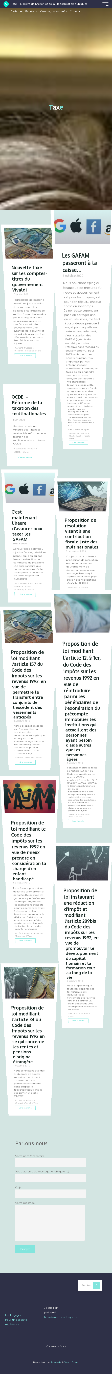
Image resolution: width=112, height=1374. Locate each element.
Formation (86, 1011)
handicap (31, 935)
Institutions (85, 812)
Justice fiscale (84, 435)
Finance (20, 355)
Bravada (55, 1364)
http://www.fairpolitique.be (61, 1319)
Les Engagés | (14, 1317)
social (72, 814)
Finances (73, 587)
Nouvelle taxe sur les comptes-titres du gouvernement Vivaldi (27, 280)
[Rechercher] (96, 1287)
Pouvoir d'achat (23, 1102)
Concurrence (22, 582)
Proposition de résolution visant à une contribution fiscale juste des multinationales (81, 533)
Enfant (20, 932)
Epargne (30, 352)
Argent (20, 352)
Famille (20, 756)
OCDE (18, 451)
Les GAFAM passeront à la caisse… (80, 262)
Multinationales (76, 590)
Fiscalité (30, 355)
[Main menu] (104, 4)
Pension (32, 1099)
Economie (74, 433)
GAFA (72, 435)
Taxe (39, 355)
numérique (21, 588)
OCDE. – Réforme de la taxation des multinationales (29, 405)
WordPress (71, 1364)
